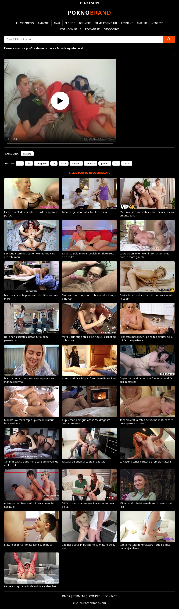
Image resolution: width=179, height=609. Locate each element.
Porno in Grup (70, 29)
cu (20, 163)
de (29, 163)
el (54, 163)
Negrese (157, 23)
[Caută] (169, 39)
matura (91, 163)
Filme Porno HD (106, 23)
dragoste (41, 163)
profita (104, 163)
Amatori (43, 23)
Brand (89, 12)
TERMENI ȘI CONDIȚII (87, 596)
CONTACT (111, 596)
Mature (142, 23)
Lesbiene (127, 23)
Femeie (76, 163)
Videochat (111, 29)
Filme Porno (25, 23)
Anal (56, 23)
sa (116, 163)
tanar (127, 163)
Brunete (85, 23)
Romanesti (92, 29)
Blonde (70, 23)
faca (63, 163)
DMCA (66, 596)
